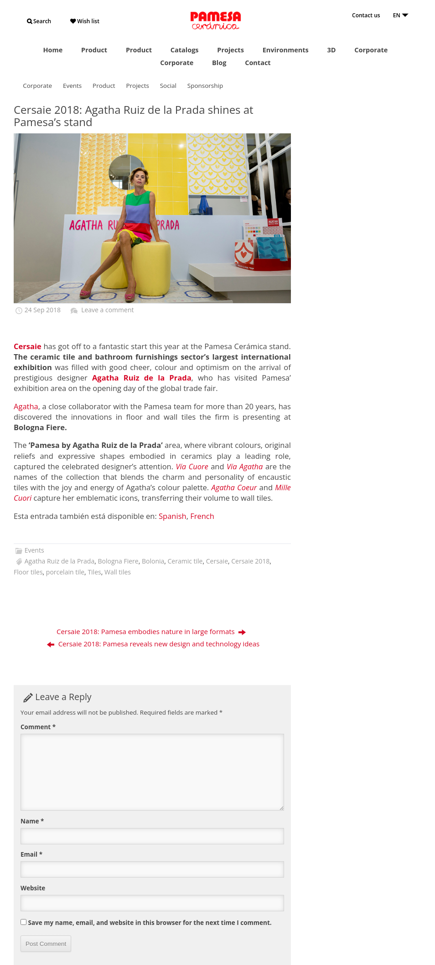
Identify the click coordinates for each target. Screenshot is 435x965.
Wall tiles (117, 572)
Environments (286, 50)
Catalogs (185, 50)
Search (39, 21)
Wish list (84, 21)
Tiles (94, 572)
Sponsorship (205, 85)
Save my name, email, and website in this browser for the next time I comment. (150, 923)
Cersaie (217, 561)
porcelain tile (65, 572)
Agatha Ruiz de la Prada (59, 561)
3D (331, 50)
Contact (258, 62)
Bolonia (153, 561)
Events (72, 85)
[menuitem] (172, 516)
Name (32, 821)
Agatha (26, 406)
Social (168, 85)
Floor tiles (28, 572)
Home (52, 50)
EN (401, 15)
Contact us (366, 15)
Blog (219, 62)
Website (33, 888)
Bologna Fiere (118, 561)
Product (94, 50)
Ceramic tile (185, 561)
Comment (38, 727)
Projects (230, 50)
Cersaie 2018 (250, 561)
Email (31, 854)
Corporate (371, 50)
